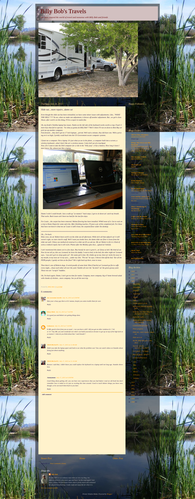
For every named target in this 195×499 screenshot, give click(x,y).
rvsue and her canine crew (140, 196)
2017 (133, 275)
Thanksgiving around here (139, 236)
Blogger (109, 494)
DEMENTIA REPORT (138, 137)
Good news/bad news (140, 358)
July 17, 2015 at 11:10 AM (68, 361)
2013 (133, 385)
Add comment (46, 394)
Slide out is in (137, 337)
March (135, 372)
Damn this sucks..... (139, 317)
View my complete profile (49, 488)
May (135, 365)
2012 (133, 389)
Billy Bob (54, 474)
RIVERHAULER (137, 258)
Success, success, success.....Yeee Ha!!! (141, 347)
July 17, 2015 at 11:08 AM (68, 345)
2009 (133, 398)
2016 (133, 278)
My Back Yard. (136, 211)
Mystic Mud (135, 250)
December (137, 284)
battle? (133, 167)
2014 (133, 382)
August (135, 297)
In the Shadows (136, 181)
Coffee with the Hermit (139, 216)
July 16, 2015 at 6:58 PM (70, 298)
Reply (49, 304)
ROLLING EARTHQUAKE (141, 242)
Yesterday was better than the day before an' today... (142, 313)
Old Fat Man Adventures (139, 135)
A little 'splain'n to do (140, 303)
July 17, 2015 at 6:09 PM (64, 377)
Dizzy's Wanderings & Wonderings (138, 208)
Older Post (118, 458)
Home (82, 458)
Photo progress (138, 329)
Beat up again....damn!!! (141, 354)
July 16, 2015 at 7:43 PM (63, 326)
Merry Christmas (136, 159)
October (136, 290)
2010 (133, 395)
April (135, 368)
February (136, 375)
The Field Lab (136, 165)
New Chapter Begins (137, 183)
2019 (133, 271)
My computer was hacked (139, 175)
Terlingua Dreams (137, 173)
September (137, 294)
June (135, 362)
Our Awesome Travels (138, 157)
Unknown (50, 326)
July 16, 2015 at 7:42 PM (64, 312)
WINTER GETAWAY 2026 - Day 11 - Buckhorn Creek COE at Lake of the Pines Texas (141, 149)
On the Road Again (138, 189)
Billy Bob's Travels (63, 11)
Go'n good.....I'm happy (141, 351)
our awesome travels (54, 298)
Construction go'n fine (140, 325)
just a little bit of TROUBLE (141, 234)
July (134, 300)
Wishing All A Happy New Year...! (142, 218)
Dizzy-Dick (51, 312)
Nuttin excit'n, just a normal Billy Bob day (142, 321)
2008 (133, 402)
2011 (133, 392)
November (137, 287)
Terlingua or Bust (137, 224)
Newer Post (46, 458)
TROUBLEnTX (52, 345)
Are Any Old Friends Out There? (141, 191)
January (136, 378)
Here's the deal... (136, 252)
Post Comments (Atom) (58, 463)
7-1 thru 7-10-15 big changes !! (141, 244)
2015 (133, 281)
